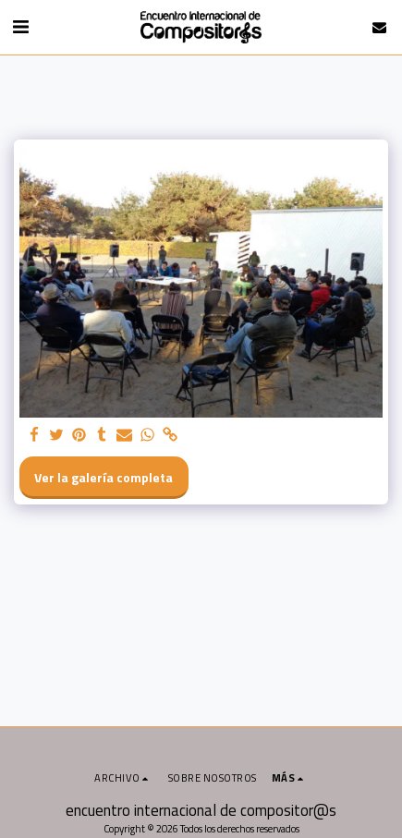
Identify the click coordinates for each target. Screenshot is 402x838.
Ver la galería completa (103, 477)
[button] (20, 26)
